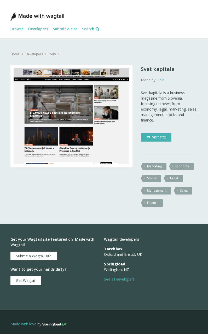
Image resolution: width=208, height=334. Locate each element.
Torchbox (113, 248)
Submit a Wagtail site (33, 255)
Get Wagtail (26, 280)
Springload (114, 264)
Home (15, 54)
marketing (154, 166)
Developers (38, 28)
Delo (52, 54)
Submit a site (65, 28)
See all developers (119, 279)
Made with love (23, 323)
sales (184, 190)
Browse (17, 28)
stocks (152, 178)
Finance (152, 203)
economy (182, 166)
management (156, 190)
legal (174, 178)
